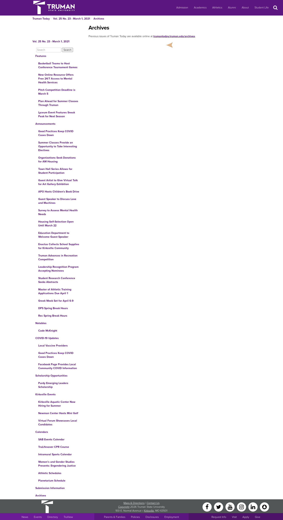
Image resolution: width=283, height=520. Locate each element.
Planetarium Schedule (51, 480)
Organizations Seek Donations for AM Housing (57, 159)
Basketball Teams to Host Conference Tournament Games (57, 65)
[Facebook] (207, 506)
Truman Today (41, 18)
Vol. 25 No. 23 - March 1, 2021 (71, 18)
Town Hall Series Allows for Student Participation (55, 170)
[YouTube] (230, 506)
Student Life (262, 7)
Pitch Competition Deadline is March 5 (56, 91)
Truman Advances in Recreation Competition (57, 257)
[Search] (48, 49)
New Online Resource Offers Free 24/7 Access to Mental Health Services (56, 78)
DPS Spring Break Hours (53, 308)
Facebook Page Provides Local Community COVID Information (57, 366)
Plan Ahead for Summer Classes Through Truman (58, 103)
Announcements (45, 123)
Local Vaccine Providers (53, 345)
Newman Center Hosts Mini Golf (58, 413)
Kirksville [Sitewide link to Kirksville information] (149, 510)
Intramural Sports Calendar (55, 454)
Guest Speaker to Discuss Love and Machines (57, 201)
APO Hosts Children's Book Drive (58, 191)
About (245, 7)
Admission (182, 7)
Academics (200, 7)
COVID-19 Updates (47, 338)
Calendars (41, 432)
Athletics (217, 7)
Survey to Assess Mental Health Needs (58, 212)
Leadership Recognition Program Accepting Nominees (58, 268)
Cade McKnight (47, 330)
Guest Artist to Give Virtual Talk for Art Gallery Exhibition (58, 182)
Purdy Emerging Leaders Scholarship (53, 385)
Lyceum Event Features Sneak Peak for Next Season (56, 114)
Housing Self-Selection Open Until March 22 (56, 223)
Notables (40, 323)
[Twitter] (219, 506)
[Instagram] (242, 506)
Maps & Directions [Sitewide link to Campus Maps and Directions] (134, 503)
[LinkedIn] (253, 506)
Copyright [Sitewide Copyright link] (123, 507)
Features (40, 56)
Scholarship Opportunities (51, 375)
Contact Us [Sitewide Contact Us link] (153, 503)
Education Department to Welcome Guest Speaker (53, 234)
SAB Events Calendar (51, 439)
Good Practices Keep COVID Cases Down (55, 133)
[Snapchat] (264, 506)
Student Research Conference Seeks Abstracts (56, 280)
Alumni (232, 7)
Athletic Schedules (49, 473)
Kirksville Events (45, 394)
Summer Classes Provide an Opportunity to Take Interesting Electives (57, 146)
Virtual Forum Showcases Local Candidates (57, 422)
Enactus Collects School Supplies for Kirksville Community (58, 246)
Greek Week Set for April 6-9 (56, 300)
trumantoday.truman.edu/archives (174, 36)
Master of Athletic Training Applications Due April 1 (54, 291)
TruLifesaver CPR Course (53, 447)
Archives (99, 18)
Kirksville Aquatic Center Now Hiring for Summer (56, 403)
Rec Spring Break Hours (52, 315)
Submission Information (50, 488)
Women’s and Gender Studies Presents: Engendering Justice (57, 463)
